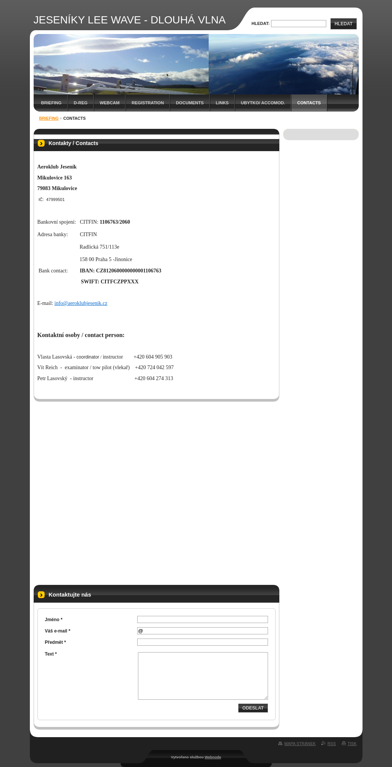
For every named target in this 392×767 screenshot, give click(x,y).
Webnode (213, 757)
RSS (331, 743)
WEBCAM (110, 103)
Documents (189, 103)
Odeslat (252, 708)
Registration (148, 103)
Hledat (344, 23)
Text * (51, 654)
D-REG (81, 103)
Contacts (309, 103)
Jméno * (54, 619)
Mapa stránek (300, 743)
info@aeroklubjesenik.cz (80, 303)
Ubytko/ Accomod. (263, 103)
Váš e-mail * (57, 631)
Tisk (352, 743)
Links (222, 103)
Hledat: (260, 23)
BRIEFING (51, 103)
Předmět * (55, 642)
